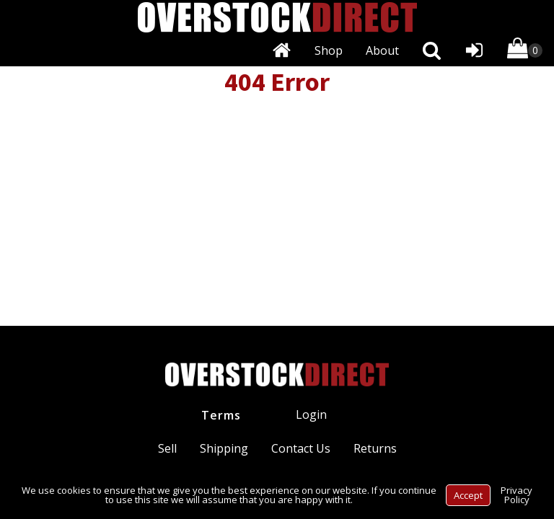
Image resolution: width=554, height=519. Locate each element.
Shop (329, 50)
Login (311, 414)
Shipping (224, 448)
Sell (167, 448)
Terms (221, 415)
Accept (468, 495)
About (382, 50)
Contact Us (300, 448)
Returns (375, 448)
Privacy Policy (516, 495)
